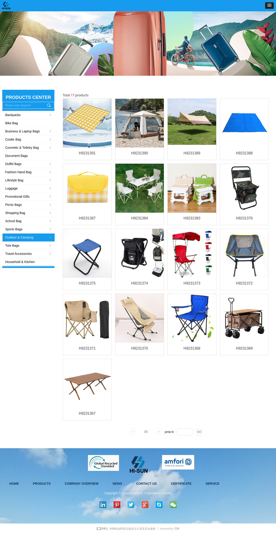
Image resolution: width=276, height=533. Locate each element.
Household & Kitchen (20, 262)
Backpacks (28, 115)
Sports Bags (28, 229)
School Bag (28, 221)
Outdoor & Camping (28, 237)
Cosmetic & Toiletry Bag (28, 147)
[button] (269, 5)
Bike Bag (11, 123)
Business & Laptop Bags (28, 131)
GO (199, 431)
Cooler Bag (28, 139)
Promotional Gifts (28, 196)
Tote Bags (28, 245)
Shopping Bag (28, 213)
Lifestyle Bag (28, 180)
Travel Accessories (28, 254)
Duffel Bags (28, 164)
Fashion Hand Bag (28, 172)
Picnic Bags (28, 205)
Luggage (28, 188)
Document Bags (16, 156)
